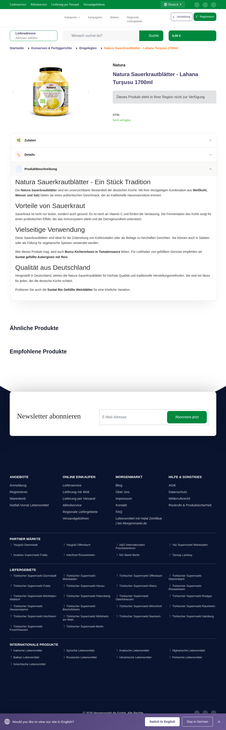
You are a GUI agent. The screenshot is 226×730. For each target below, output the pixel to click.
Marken (114, 17)
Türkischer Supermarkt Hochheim (33, 616)
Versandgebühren (94, 4)
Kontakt (121, 505)
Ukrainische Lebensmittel (133, 657)
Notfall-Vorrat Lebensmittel (29, 505)
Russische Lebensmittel (80, 657)
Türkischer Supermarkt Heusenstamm (26, 607)
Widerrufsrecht (179, 498)
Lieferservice (18, 4)
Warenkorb (18, 498)
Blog (119, 485)
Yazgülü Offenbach (76, 544)
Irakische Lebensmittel (26, 650)
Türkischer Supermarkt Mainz (136, 585)
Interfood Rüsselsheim (79, 555)
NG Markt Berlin (128, 555)
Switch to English (162, 721)
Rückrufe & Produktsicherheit (190, 505)
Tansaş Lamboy (180, 555)
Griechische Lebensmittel (28, 664)
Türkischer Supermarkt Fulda (30, 585)
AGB (172, 485)
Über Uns (123, 492)
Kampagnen (95, 17)
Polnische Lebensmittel (185, 657)
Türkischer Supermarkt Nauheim (138, 616)
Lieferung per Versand (65, 4)
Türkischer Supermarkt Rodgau (190, 596)
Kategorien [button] (71, 17)
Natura (119, 65)
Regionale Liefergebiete (134, 19)
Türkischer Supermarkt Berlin (83, 626)
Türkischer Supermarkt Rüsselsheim (185, 587)
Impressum (124, 498)
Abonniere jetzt (187, 417)
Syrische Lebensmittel (78, 650)
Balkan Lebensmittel (24, 657)
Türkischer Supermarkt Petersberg (86, 596)
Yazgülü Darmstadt (24, 544)
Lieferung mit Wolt (76, 492)
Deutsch (171, 4)
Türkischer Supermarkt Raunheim (192, 606)
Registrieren (205, 16)
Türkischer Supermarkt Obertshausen (132, 597)
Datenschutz (178, 492)
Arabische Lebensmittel (132, 650)
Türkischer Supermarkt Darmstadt (33, 575)
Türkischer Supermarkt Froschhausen (26, 628)
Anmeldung (18, 485)
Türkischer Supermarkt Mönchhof (139, 606)
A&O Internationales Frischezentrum (130, 546)
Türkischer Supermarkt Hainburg (191, 616)
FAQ (119, 512)
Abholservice (38, 4)
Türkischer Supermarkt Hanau (84, 585)
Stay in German (197, 721)
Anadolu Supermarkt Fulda (28, 555)
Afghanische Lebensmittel (187, 650)
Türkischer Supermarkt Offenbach (139, 575)
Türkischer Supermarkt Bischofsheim (79, 607)
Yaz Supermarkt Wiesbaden (188, 544)
